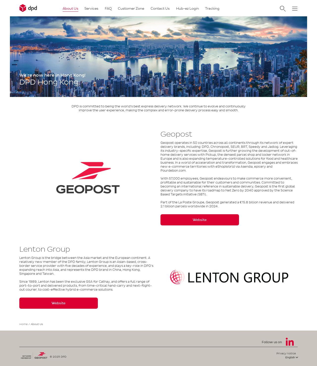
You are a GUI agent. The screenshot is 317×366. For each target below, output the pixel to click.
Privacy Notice (286, 353)
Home (23, 324)
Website (200, 220)
